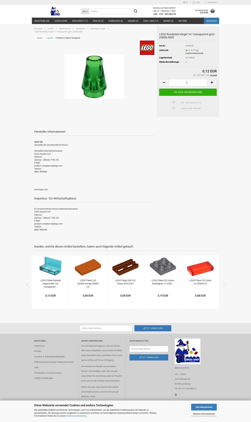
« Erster (39, 38)
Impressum (39, 346)
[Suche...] (85, 11)
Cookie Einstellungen (43, 378)
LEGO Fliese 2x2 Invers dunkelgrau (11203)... (163, 282)
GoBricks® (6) (115, 21)
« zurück (49, 38)
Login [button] (196, 2)
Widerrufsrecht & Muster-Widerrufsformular (54, 362)
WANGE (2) (168, 21)
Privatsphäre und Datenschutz (47, 373)
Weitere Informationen (204, 414)
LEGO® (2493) (60, 21)
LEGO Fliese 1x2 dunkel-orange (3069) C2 (88, 283)
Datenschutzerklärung (76, 416)
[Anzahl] (188, 82)
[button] (185, 2)
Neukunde (211, 21)
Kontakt (37, 351)
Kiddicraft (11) (80, 21)
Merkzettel (211, 2)
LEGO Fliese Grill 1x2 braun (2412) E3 (125, 282)
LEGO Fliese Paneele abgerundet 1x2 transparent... (50, 283)
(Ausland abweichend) (194, 53)
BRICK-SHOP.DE (182, 368)
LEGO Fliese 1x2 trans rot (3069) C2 (200, 282)
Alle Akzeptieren (204, 407)
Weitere (182, 21)
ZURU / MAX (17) (150, 21)
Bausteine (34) (42, 21)
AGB (36, 367)
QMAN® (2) (133, 21)
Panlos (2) (98, 21)
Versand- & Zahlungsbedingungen (49, 356)
